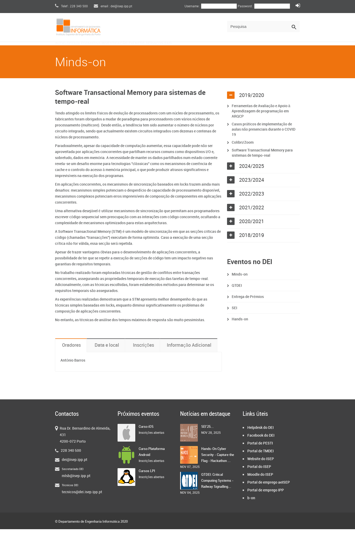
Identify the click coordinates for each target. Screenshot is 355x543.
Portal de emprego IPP (265, 504)
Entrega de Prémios (248, 311)
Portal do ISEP (259, 481)
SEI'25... (207, 440)
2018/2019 (251, 249)
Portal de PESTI (260, 457)
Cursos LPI (147, 485)
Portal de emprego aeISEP (268, 496)
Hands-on (240, 333)
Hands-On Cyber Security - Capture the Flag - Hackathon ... (217, 469)
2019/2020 (251, 109)
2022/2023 (251, 208)
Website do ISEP (260, 473)
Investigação (148, 51)
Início (66, 51)
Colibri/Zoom (243, 156)
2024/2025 (251, 180)
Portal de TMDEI (260, 465)
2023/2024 (251, 194)
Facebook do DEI (260, 449)
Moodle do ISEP (260, 488)
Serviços (214, 51)
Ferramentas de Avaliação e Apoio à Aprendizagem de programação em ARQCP (261, 125)
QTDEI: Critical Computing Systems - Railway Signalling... (217, 494)
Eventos (184, 51)
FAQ (239, 51)
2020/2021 (251, 235)
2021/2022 (251, 221)
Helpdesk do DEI (260, 441)
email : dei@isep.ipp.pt (113, 6)
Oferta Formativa (103, 51)
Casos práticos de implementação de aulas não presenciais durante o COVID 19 (263, 143)
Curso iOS (146, 440)
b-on (251, 512)
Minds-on (240, 288)
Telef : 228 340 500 (71, 6)
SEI (234, 322)
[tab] (263, 109)
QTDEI (237, 299)
